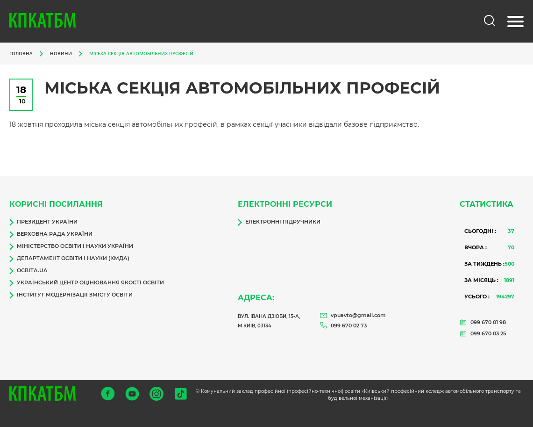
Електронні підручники (279, 222)
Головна (21, 53)
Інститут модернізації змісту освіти (71, 295)
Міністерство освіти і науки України (71, 246)
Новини (61, 53)
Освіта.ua (28, 271)
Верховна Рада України (50, 234)
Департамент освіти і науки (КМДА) (69, 258)
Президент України (43, 222)
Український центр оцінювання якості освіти (86, 283)
